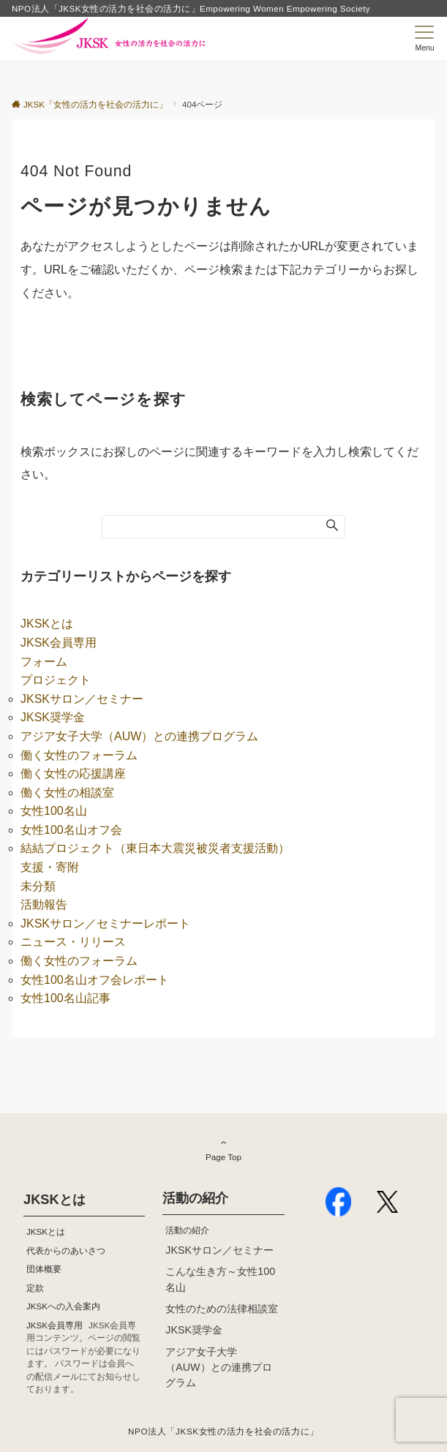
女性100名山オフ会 (71, 830)
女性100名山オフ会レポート (94, 980)
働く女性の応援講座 (73, 773)
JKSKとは (46, 623)
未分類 (38, 886)
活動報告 (43, 904)
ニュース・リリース (73, 942)
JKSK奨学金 (52, 717)
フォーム (43, 661)
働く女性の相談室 (67, 792)
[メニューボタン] (424, 39)
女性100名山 (53, 811)
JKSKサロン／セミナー (81, 699)
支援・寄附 (49, 867)
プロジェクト (55, 680)
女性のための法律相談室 (221, 1308)
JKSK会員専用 (58, 642)
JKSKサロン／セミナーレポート (105, 923)
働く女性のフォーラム (79, 755)
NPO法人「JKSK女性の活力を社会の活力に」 (223, 1431)
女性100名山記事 (65, 998)
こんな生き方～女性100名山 (220, 1279)
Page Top (223, 1149)
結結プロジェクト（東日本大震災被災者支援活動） (155, 848)
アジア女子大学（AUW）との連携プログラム (139, 736)
